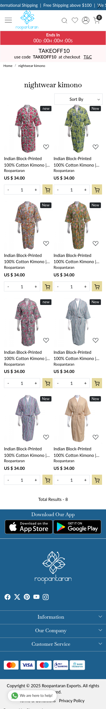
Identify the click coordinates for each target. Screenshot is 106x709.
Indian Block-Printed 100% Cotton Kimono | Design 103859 (75, 356)
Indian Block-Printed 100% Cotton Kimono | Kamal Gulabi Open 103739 (25, 162)
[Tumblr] (52, 597)
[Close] (99, 6)
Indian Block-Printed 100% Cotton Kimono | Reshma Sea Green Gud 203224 (75, 259)
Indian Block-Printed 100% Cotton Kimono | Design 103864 (75, 452)
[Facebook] (7, 597)
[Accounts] (85, 20)
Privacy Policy (72, 700)
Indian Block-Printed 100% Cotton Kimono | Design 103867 (25, 452)
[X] (17, 597)
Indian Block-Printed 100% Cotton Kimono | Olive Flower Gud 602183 (78, 162)
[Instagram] (46, 597)
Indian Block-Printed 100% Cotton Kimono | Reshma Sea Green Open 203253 (27, 259)
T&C (88, 56)
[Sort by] (78, 99)
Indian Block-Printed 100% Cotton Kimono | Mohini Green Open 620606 (25, 356)
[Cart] (47, 189)
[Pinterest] (27, 597)
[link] (64, 20)
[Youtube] (36, 597)
